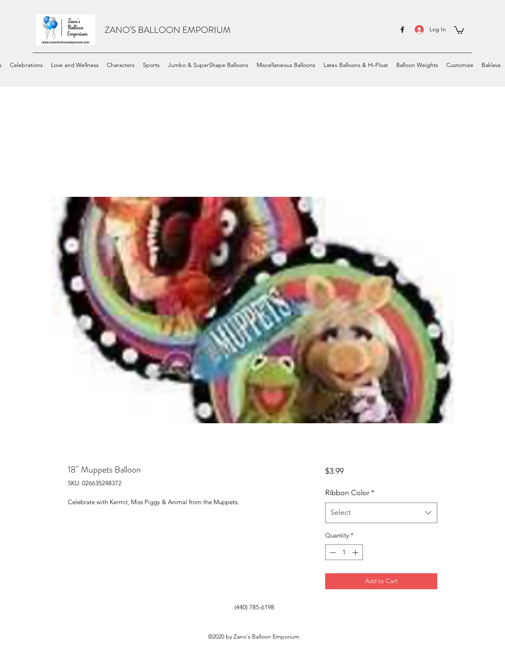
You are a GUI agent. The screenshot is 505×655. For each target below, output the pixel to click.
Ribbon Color (349, 492)
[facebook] (402, 29)
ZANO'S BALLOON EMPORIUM (168, 29)
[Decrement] (331, 552)
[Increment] (356, 552)
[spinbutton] (344, 552)
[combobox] (381, 513)
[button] (459, 29)
